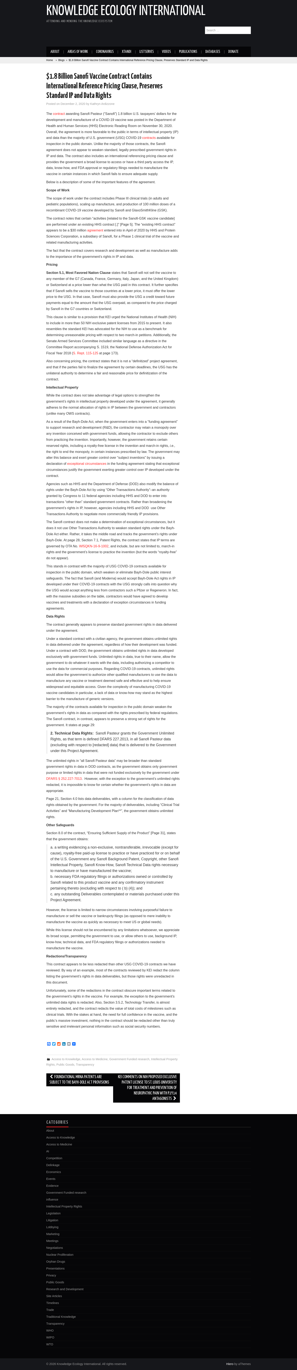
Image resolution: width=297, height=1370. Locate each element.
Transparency (85, 1064)
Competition (54, 1158)
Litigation (52, 1220)
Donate (233, 52)
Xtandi (126, 52)
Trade (50, 1310)
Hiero (229, 1364)
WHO (50, 1330)
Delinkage (53, 1165)
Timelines (52, 1303)
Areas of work (78, 52)
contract (59, 114)
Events (51, 1179)
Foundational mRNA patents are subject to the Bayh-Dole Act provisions (79, 1079)
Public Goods (65, 1064)
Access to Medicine (95, 1059)
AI (47, 1151)
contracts (149, 138)
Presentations (55, 1268)
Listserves (146, 52)
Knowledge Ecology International (126, 11)
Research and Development (64, 1289)
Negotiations (54, 1247)
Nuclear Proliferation (59, 1254)
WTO (49, 1344)
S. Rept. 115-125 (85, 353)
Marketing (52, 1234)
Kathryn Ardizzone (102, 103)
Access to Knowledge (66, 1059)
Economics (53, 1172)
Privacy (51, 1275)
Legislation (53, 1213)
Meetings (52, 1241)
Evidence (52, 1185)
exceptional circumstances (86, 463)
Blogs (61, 60)
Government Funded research (129, 1059)
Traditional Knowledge (61, 1316)
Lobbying (52, 1227)
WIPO (50, 1337)
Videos (166, 52)
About (55, 52)
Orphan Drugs (55, 1261)
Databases (212, 52)
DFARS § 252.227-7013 (64, 778)
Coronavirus (105, 52)
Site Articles (54, 1296)
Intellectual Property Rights (64, 1206)
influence (52, 1199)
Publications (188, 52)
